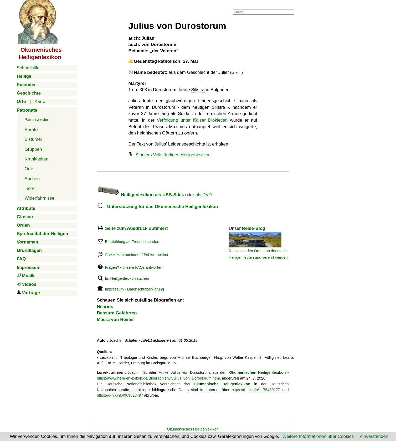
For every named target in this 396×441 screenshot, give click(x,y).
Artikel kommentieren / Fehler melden (136, 254)
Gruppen (33, 149)
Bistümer (33, 139)
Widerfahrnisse (39, 198)
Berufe (31, 129)
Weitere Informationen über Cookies (318, 436)
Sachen (32, 178)
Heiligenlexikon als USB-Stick (140, 194)
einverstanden (374, 436)
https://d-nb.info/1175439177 (256, 390)
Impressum (114, 289)
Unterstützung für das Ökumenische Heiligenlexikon (157, 206)
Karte (39, 101)
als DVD (204, 194)
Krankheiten (37, 159)
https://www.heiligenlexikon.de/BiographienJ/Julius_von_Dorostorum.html (158, 378)
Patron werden (37, 119)
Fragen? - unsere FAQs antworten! (134, 267)
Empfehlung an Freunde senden (132, 242)
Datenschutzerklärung (145, 289)
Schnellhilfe (28, 67)
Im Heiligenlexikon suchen (127, 278)
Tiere (30, 188)
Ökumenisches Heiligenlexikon (193, 429)
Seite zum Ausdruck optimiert (136, 228)
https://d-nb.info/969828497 (120, 395)
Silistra (198, 89)
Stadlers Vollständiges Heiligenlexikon (172, 154)
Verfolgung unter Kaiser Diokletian (192, 120)
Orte (29, 168)
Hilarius (105, 306)
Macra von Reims (115, 319)
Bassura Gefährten (117, 312)
